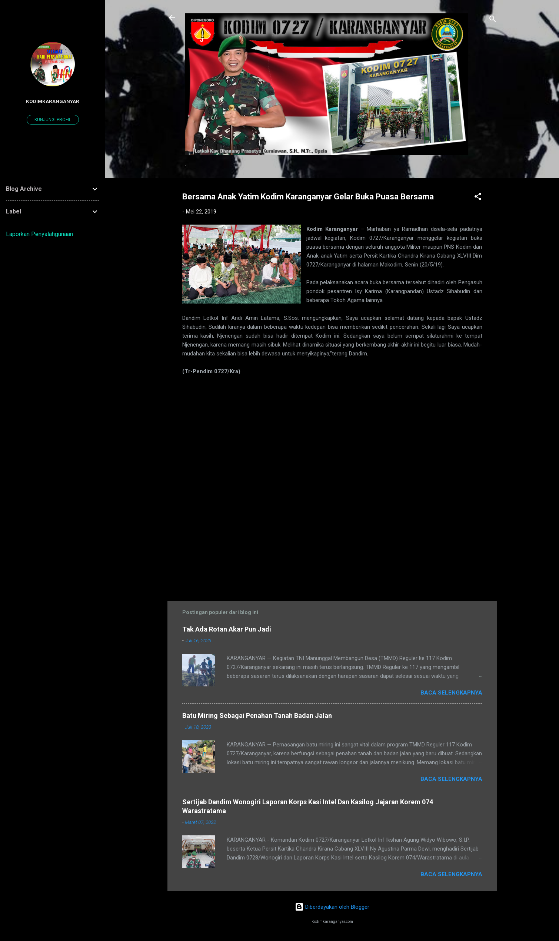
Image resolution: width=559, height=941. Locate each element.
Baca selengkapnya (451, 692)
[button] (477, 197)
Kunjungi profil (52, 119)
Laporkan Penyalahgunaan (39, 234)
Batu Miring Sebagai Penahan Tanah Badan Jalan (257, 715)
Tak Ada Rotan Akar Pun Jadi (226, 629)
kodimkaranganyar (52, 101)
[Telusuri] (492, 20)
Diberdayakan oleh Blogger (332, 907)
